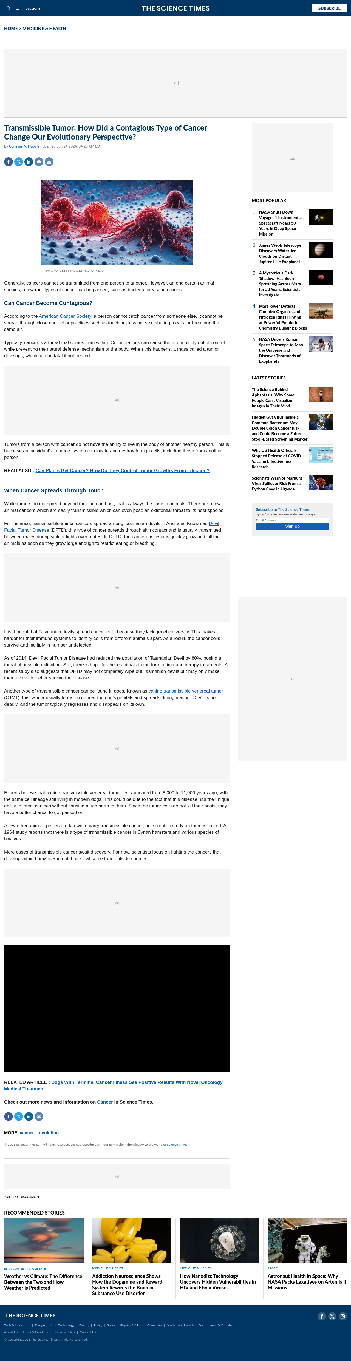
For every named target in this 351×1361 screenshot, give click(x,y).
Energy (84, 1325)
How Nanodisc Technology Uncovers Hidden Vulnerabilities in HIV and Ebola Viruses (218, 1282)
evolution (49, 1132)
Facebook (8, 161)
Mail (49, 161)
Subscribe (329, 8)
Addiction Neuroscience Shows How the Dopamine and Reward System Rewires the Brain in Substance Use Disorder (127, 1284)
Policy (98, 1325)
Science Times (177, 1144)
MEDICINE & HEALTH (44, 28)
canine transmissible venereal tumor (185, 691)
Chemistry (154, 1325)
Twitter (18, 161)
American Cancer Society (65, 316)
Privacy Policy (65, 1332)
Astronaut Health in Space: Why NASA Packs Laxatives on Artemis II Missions (307, 1282)
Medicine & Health (180, 1325)
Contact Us (88, 1332)
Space (111, 1325)
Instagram (343, 1316)
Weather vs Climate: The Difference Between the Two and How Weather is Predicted (43, 1282)
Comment (39, 161)
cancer (27, 1132)
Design (40, 1325)
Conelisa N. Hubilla (24, 146)
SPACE (273, 1268)
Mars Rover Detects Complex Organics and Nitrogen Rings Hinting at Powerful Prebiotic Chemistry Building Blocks (283, 317)
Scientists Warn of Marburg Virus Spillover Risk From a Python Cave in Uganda (277, 483)
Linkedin (28, 161)
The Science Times (176, 8)
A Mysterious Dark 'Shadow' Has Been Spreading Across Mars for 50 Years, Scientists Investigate (280, 283)
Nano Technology (62, 1325)
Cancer (105, 1102)
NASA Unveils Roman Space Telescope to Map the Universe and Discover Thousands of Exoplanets (281, 350)
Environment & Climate (215, 1325)
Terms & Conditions (36, 1332)
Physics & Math (131, 1325)
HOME (11, 28)
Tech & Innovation (17, 1325)
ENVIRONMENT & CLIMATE (25, 1268)
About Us (11, 1332)
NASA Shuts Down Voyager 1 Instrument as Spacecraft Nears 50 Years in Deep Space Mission (281, 222)
